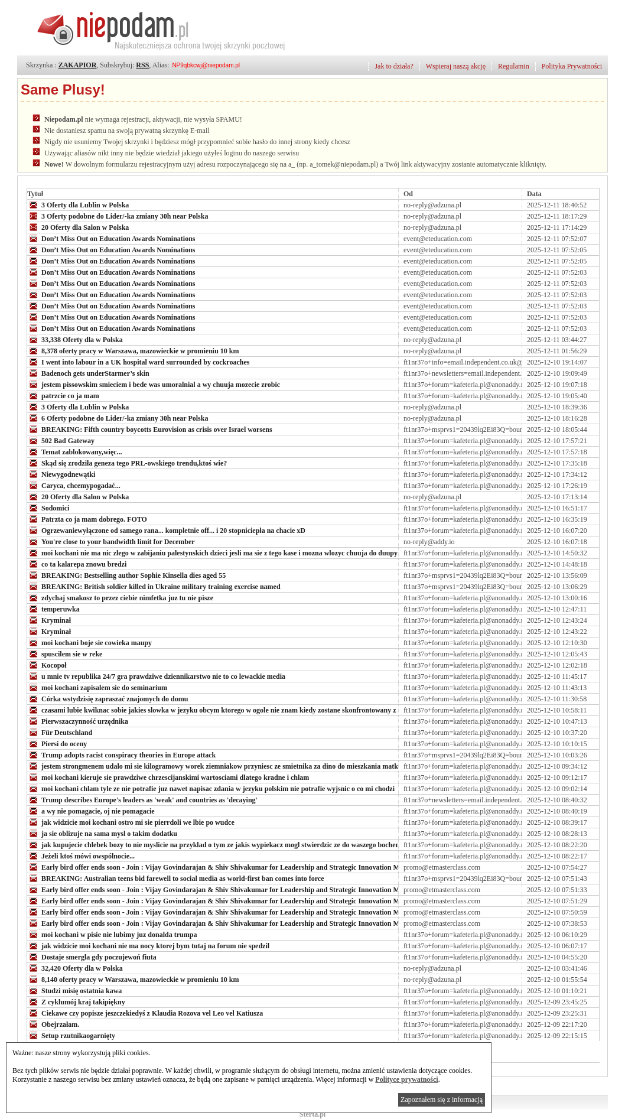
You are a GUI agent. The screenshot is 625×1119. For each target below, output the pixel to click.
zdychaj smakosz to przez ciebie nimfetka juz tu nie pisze (120, 597)
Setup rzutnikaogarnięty (71, 1035)
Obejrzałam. (53, 1024)
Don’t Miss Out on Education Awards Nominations (111, 238)
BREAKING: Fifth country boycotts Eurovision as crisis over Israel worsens (149, 429)
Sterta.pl (312, 1114)
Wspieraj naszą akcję (456, 66)
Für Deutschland (59, 732)
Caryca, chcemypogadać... (74, 485)
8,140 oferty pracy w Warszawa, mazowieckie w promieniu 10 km (133, 979)
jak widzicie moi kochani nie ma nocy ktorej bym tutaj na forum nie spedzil (148, 945)
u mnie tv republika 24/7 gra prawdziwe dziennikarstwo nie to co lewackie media (156, 676)
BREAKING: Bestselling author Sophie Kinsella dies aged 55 (126, 575)
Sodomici (48, 507)
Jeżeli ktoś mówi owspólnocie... (81, 855)
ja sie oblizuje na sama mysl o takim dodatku (102, 833)
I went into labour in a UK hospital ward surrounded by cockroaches (138, 361)
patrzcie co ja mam (63, 395)
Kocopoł (47, 664)
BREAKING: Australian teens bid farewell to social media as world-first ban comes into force (175, 878)
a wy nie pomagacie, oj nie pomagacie (91, 810)
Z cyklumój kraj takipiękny (76, 1001)
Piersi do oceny (57, 743)
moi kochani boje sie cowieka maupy (89, 642)
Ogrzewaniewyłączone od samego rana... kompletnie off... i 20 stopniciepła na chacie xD (166, 530)
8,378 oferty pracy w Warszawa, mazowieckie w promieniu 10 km (133, 350)
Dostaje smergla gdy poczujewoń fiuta (92, 956)
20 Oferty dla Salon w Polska (78, 227)
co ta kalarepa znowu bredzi (76, 563)
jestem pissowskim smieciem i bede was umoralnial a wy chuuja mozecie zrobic (153, 384)
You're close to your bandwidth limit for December (111, 541)
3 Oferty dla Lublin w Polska (78, 204)
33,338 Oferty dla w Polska (75, 339)
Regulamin (513, 66)
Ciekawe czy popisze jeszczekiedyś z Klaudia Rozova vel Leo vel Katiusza (145, 1012)
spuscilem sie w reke (64, 653)
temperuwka (53, 608)
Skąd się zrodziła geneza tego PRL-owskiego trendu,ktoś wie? (127, 462)
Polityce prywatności (406, 1079)
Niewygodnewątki (61, 474)
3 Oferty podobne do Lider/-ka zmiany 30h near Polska (117, 215)
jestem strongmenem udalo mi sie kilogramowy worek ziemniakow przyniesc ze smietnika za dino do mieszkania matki (213, 765)
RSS (142, 65)
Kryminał (49, 619)
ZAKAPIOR (77, 65)
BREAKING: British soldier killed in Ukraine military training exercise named (154, 586)
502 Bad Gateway (61, 440)
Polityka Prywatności (572, 66)
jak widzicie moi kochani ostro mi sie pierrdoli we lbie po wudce (131, 822)
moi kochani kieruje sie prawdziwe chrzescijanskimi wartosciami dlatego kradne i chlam (168, 777)
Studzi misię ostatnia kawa (74, 990)
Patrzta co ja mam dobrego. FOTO (87, 518)
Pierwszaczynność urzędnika (77, 721)
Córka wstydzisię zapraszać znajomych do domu (107, 698)
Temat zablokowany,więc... (74, 451)
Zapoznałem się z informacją (442, 1099)
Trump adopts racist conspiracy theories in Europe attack (121, 754)
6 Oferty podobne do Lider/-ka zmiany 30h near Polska (117, 417)
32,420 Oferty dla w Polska (75, 967)
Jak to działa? (394, 66)
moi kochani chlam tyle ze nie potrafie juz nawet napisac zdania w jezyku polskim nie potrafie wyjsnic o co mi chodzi (211, 788)
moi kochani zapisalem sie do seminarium (97, 687)
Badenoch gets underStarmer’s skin (88, 373)
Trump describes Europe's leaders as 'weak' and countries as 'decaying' (142, 799)
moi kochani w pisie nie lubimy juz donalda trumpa (112, 934)
